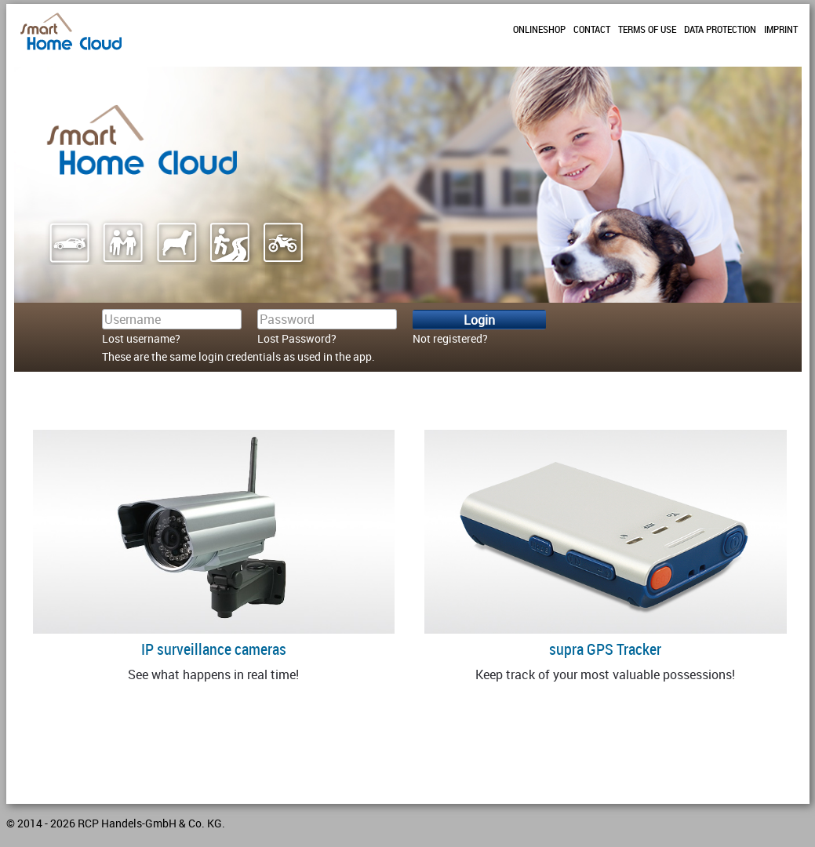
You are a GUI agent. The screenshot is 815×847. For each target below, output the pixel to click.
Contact (591, 29)
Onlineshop (539, 29)
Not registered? (450, 338)
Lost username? (141, 338)
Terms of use (647, 29)
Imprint (781, 29)
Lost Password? (297, 338)
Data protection (720, 29)
